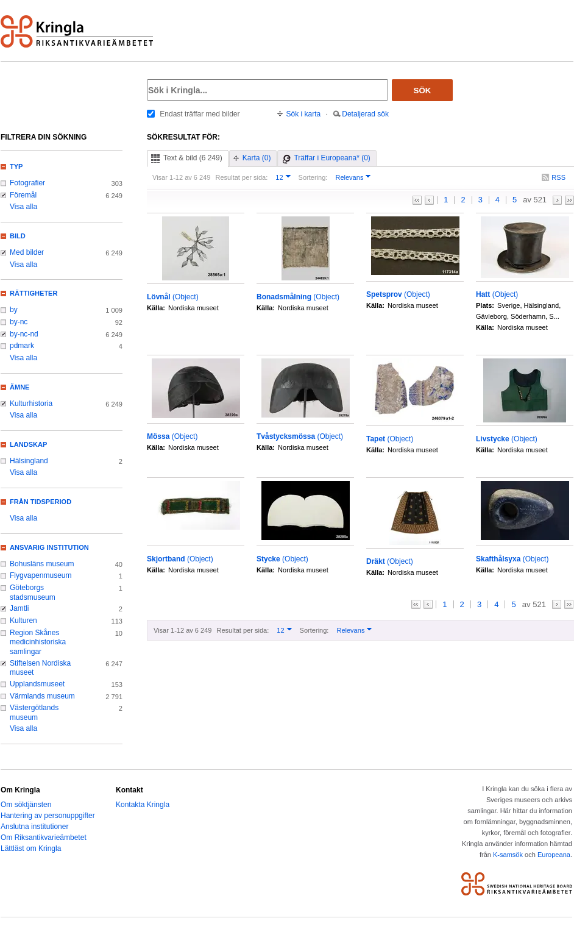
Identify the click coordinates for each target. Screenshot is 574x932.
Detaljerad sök (365, 114)
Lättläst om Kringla (31, 848)
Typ (16, 166)
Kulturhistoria (31, 403)
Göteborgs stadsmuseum (32, 592)
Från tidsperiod (40, 501)
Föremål (23, 195)
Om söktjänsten (26, 804)
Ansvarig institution (49, 547)
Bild (18, 236)
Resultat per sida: (241, 177)
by (14, 309)
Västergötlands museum (34, 712)
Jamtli (19, 608)
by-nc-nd (24, 334)
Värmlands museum (42, 696)
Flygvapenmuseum (41, 575)
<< (417, 200)
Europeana (553, 854)
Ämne (19, 387)
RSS (558, 177)
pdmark (22, 345)
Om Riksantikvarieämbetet (44, 837)
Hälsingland (29, 461)
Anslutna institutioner (34, 826)
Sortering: (313, 177)
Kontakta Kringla (142, 804)
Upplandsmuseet (37, 684)
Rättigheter (33, 293)
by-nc (18, 322)
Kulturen (23, 620)
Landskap (28, 444)
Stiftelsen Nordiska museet (40, 668)
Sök (422, 90)
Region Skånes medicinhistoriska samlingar (38, 642)
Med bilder (27, 252)
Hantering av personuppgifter (48, 815)
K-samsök (508, 854)
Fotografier (27, 183)
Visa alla (23, 206)
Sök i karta (303, 114)
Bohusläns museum (42, 564)
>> (569, 200)
